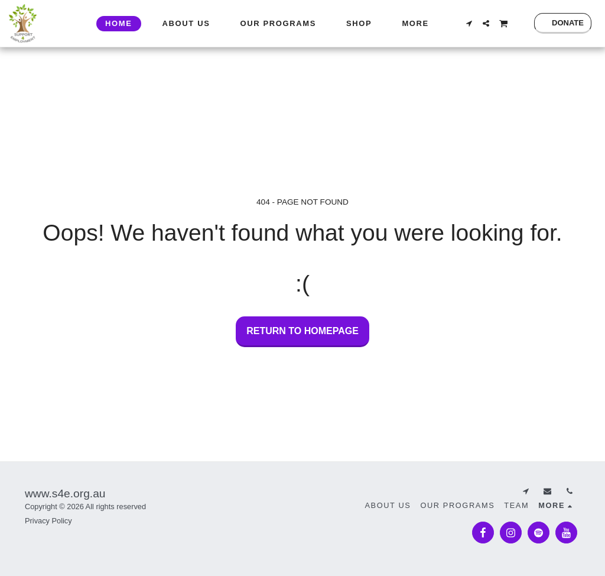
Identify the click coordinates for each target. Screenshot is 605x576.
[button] (469, 23)
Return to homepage (302, 331)
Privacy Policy (48, 520)
